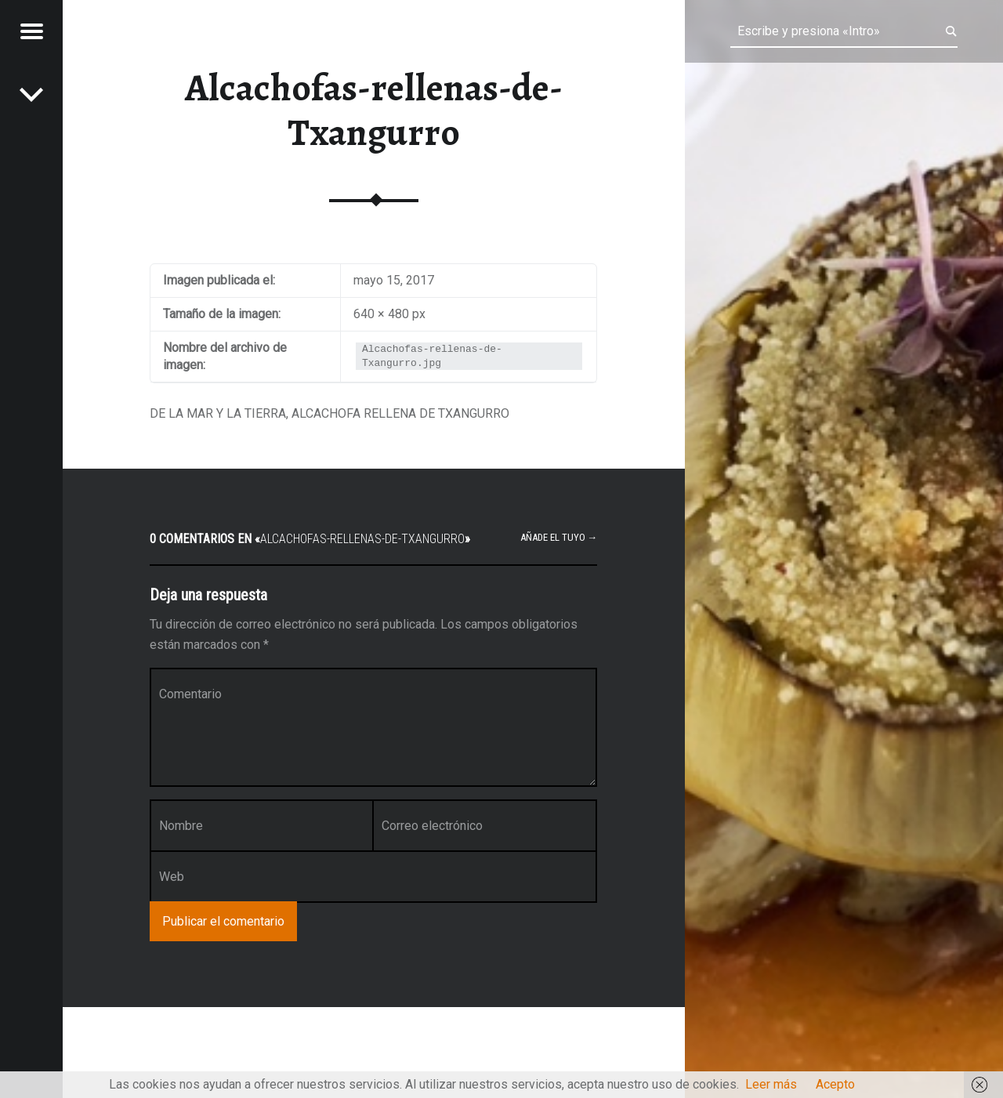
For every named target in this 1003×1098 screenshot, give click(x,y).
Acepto (835, 1084)
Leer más (771, 1084)
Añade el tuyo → (559, 537)
